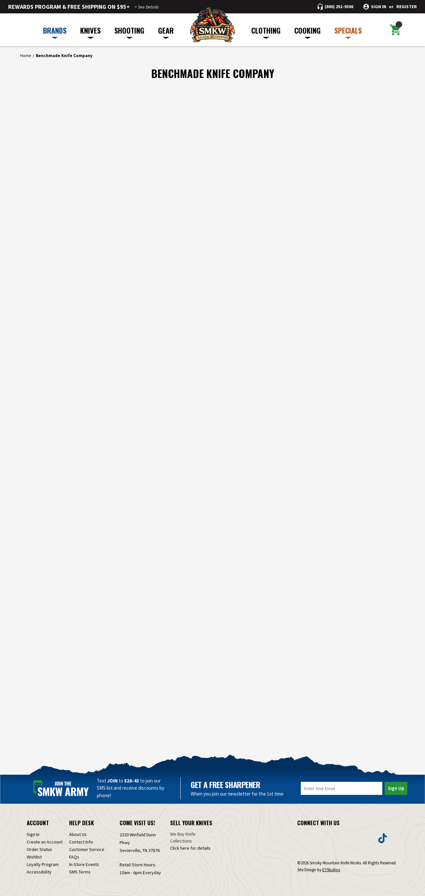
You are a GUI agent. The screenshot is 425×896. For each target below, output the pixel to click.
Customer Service (86, 849)
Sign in (378, 6)
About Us (78, 834)
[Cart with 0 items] (395, 29)
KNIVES (90, 32)
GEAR (166, 32)
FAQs (74, 857)
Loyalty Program (43, 864)
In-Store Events (84, 864)
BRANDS (54, 32)
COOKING (307, 32)
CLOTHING (266, 32)
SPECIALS (348, 32)
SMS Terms (80, 872)
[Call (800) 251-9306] (335, 7)
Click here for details (190, 848)
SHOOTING (129, 32)
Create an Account (45, 842)
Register (406, 6)
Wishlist (34, 857)
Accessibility (39, 872)
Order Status (39, 849)
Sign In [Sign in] (33, 834)
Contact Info (81, 842)
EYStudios (331, 870)
